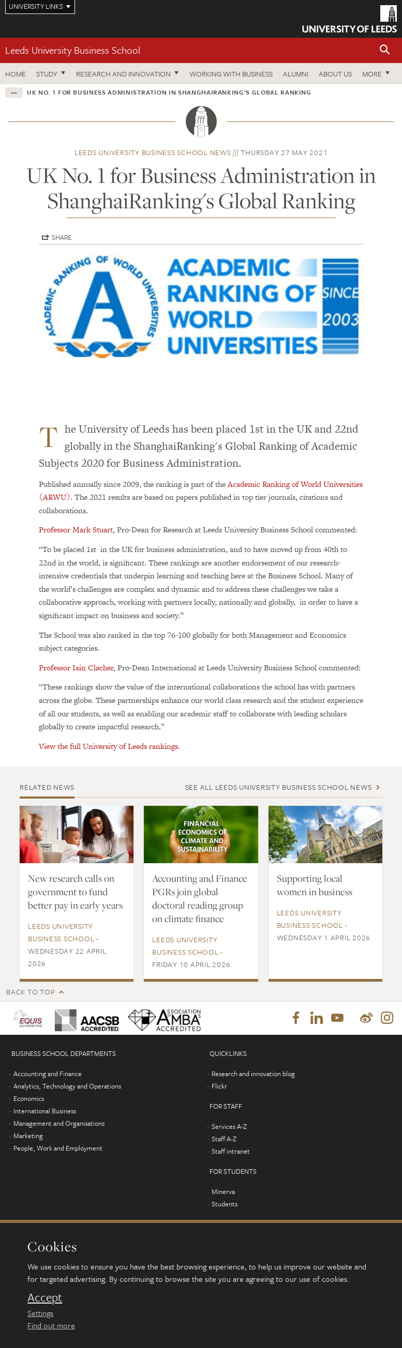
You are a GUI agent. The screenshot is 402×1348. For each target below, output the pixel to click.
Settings (40, 1313)
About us (335, 73)
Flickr (219, 1087)
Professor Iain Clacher (76, 667)
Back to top (30, 991)
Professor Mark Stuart (76, 529)
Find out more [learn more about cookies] (51, 1325)
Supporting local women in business (314, 884)
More (372, 73)
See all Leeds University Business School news (278, 787)
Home (15, 73)
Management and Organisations (59, 1124)
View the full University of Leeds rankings (108, 746)
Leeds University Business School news (153, 152)
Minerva (223, 1192)
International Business (44, 1112)
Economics (28, 1099)
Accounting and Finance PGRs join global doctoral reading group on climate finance (199, 898)
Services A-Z (229, 1127)
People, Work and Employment (57, 1149)
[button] (385, 50)
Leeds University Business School (72, 50)
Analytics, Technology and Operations (67, 1087)
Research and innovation (123, 73)
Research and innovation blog (253, 1074)
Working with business (231, 73)
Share (61, 237)
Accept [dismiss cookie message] (44, 1297)
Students (224, 1205)
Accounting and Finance (47, 1074)
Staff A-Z (224, 1140)
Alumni (295, 73)
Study (46, 73)
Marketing (28, 1136)
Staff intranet (231, 1152)
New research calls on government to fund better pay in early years (75, 891)
